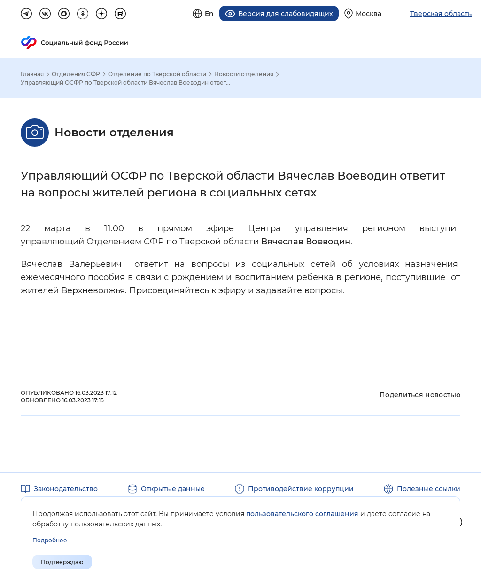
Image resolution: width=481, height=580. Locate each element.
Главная (32, 74)
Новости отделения (243, 74)
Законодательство (66, 489)
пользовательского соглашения (302, 513)
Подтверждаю (62, 561)
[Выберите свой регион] (362, 13)
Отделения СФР (76, 74)
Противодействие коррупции (301, 489)
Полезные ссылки (428, 489)
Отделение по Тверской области (157, 74)
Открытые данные (173, 489)
